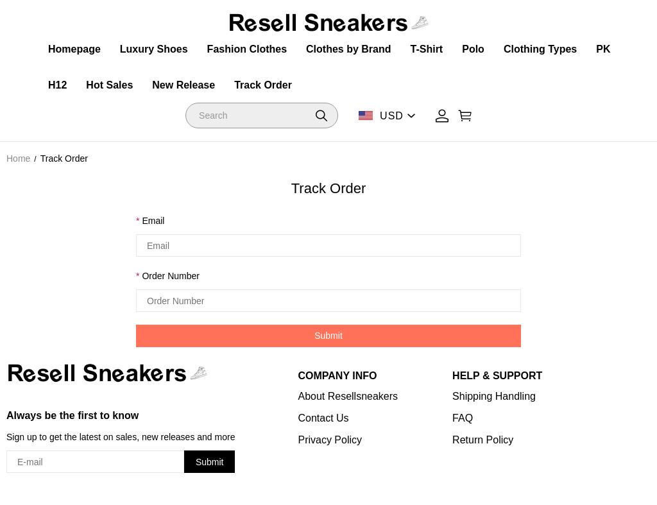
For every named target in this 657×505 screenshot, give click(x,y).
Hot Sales (109, 85)
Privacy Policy (330, 439)
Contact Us (323, 418)
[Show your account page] (442, 116)
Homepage (74, 49)
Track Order (263, 85)
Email (153, 221)
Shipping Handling (494, 396)
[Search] (261, 115)
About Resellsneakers (348, 396)
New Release (183, 85)
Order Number (170, 276)
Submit (328, 335)
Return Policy (482, 439)
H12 (57, 85)
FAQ (462, 418)
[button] (321, 115)
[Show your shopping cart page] (465, 116)
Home (18, 158)
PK (603, 49)
